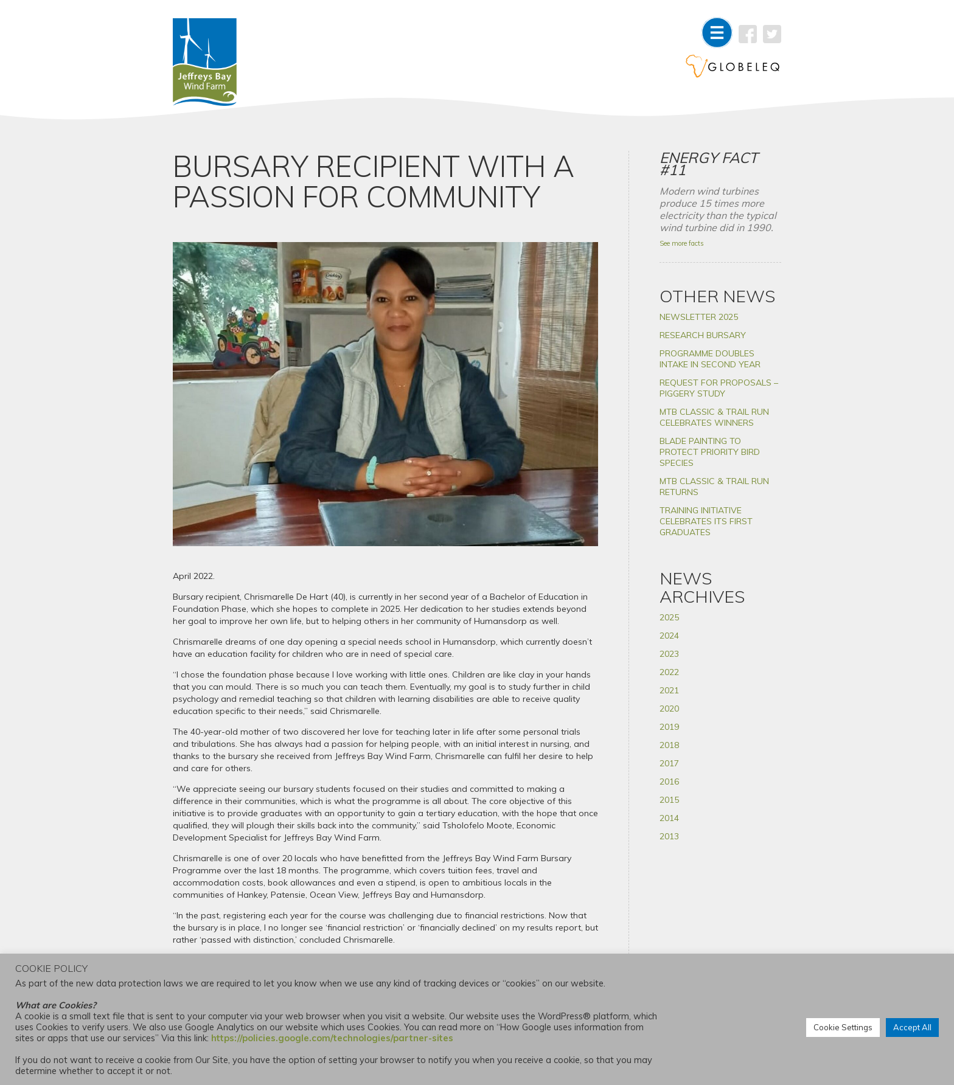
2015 (669, 799)
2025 (669, 617)
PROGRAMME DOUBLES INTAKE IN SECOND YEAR (710, 359)
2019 (669, 726)
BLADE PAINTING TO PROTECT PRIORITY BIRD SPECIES (710, 451)
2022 (669, 672)
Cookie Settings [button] (842, 1027)
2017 (669, 763)
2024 (669, 635)
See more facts (682, 243)
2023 (669, 653)
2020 (669, 708)
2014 (669, 818)
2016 (669, 781)
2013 (669, 836)
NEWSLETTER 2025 (699, 316)
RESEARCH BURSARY (703, 335)
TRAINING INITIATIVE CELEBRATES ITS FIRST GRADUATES (706, 521)
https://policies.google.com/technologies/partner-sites (332, 1038)
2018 (669, 745)
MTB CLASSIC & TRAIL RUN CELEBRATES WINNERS (714, 417)
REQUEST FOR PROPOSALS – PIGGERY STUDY (719, 388)
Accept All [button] (912, 1027)
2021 (669, 690)
